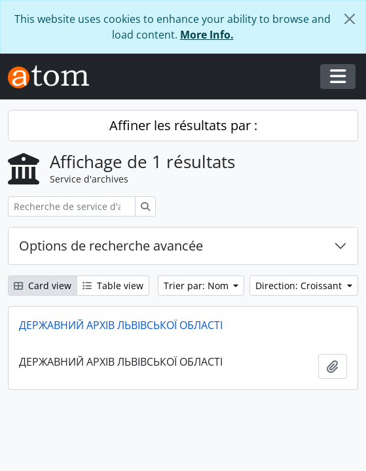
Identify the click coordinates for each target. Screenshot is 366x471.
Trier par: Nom (197, 285)
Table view (112, 285)
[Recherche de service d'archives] (72, 206)
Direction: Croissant (299, 285)
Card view (42, 285)
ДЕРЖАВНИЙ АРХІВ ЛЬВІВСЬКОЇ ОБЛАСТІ (121, 325)
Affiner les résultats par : (183, 125)
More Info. (207, 34)
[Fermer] (349, 19)
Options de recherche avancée (111, 245)
